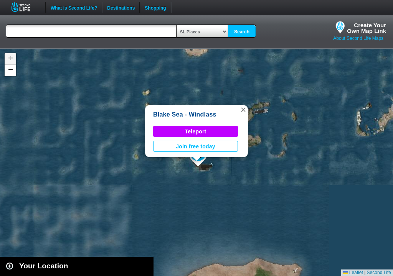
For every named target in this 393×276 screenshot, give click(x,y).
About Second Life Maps (358, 38)
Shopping (155, 7)
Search (241, 31)
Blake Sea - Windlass (184, 114)
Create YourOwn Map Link (366, 28)
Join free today (195, 146)
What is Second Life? (74, 7)
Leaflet (353, 272)
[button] (243, 109)
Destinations (121, 7)
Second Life (25, 7)
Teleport (195, 131)
